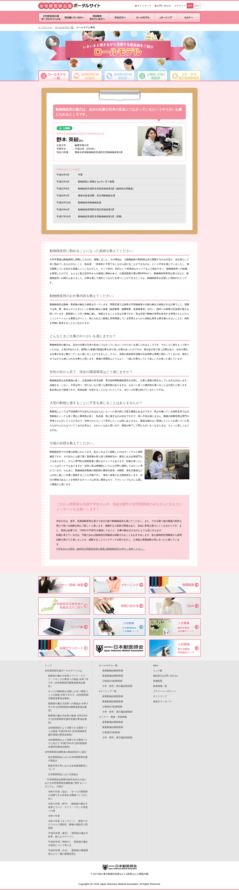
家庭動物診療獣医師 (112, 675)
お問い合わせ (164, 5)
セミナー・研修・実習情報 (113, 717)
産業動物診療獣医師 (112, 670)
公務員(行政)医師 (111, 732)
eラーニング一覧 (108, 691)
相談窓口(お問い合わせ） (166, 675)
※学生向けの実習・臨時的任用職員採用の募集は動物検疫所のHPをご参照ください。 (100, 549)
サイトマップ (144, 5)
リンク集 (157, 670)
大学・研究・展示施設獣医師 (117, 686)
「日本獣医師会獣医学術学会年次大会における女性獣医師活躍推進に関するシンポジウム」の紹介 (66, 783)
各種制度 (157, 681)
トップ (48, 665)
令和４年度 (54, 815)
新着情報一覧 (160, 686)
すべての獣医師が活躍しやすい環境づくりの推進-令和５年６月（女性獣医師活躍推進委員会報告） (68, 695)
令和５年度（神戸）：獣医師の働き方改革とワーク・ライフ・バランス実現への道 (68, 807)
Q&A (155, 665)
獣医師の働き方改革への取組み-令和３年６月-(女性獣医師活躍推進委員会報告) (68, 707)
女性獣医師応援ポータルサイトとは (63, 670)
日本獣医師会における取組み (63, 774)
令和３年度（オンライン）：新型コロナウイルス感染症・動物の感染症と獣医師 (68, 824)
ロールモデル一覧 (64, 27)
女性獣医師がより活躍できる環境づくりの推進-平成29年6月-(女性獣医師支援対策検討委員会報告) (68, 731)
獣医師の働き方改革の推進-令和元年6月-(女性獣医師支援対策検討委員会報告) (67, 719)
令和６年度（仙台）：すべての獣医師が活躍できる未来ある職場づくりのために (68, 795)
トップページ (45, 27)
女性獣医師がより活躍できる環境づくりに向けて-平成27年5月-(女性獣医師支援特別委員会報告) (68, 743)
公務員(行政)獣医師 (112, 681)
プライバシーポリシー (164, 691)
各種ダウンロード (162, 701)
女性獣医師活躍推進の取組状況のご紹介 (66, 752)
